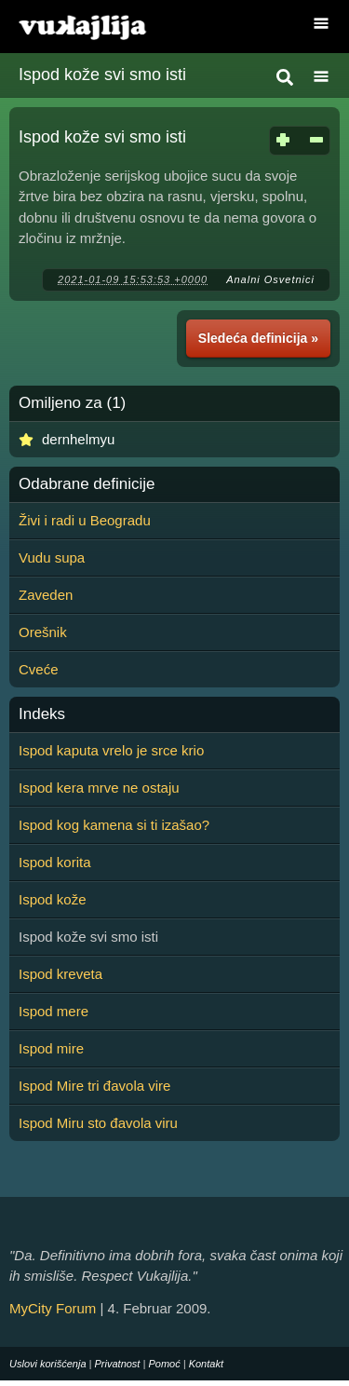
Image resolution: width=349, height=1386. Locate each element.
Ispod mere (53, 1011)
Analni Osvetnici (270, 279)
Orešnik (43, 632)
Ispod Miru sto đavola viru (98, 1123)
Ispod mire (51, 1048)
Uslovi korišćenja (48, 1363)
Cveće (39, 669)
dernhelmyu (78, 439)
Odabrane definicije (86, 484)
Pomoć (164, 1363)
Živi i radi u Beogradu (85, 520)
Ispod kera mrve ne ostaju (99, 787)
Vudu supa (52, 557)
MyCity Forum (52, 1308)
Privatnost (118, 1363)
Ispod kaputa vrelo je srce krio (111, 750)
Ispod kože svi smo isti (102, 74)
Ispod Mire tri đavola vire (94, 1086)
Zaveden (46, 595)
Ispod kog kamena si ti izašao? (114, 825)
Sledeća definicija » (258, 338)
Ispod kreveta (60, 974)
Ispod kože (53, 899)
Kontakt (206, 1363)
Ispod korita (55, 862)
